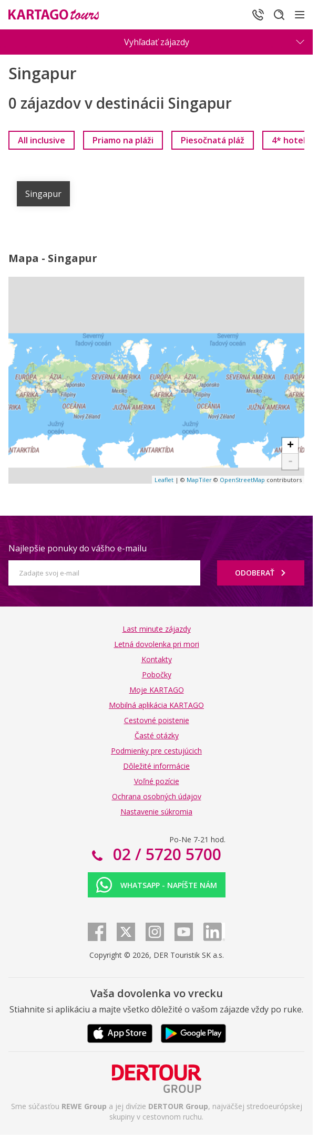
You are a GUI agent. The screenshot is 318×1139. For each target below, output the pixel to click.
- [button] (290, 461)
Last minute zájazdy (156, 629)
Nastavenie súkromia (156, 812)
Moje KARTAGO (156, 690)
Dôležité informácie (156, 766)
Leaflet (164, 480)
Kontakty (156, 659)
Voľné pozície (156, 781)
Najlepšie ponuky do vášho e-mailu (77, 548)
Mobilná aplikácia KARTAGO (156, 705)
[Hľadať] (279, 14)
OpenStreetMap (242, 480)
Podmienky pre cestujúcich (156, 751)
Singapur (43, 194)
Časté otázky (157, 735)
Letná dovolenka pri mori (156, 644)
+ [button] (290, 446)
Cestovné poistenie (156, 720)
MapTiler (199, 480)
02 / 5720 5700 (165, 854)
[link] (41, 140)
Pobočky (156, 675)
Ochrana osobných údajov (156, 796)
